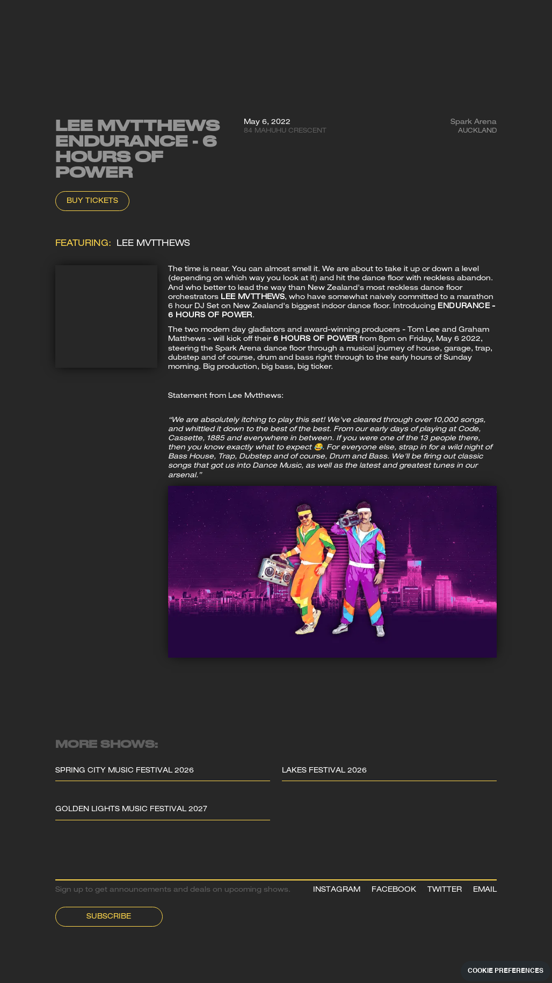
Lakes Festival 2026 (324, 771)
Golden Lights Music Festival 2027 (131, 809)
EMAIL (485, 890)
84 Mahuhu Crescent (285, 131)
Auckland (477, 131)
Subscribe (108, 917)
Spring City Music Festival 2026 (124, 771)
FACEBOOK (394, 890)
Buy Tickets (92, 201)
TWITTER (444, 890)
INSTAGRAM (336, 890)
